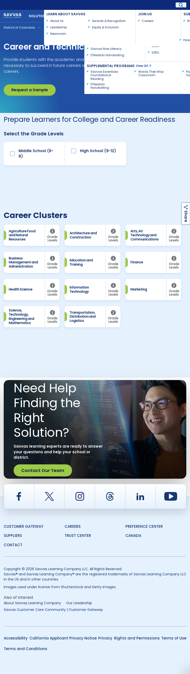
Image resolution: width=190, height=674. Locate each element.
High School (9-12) (98, 150)
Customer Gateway (23, 526)
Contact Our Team (42, 470)
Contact (175, 15)
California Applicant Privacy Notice (63, 638)
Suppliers (13, 535)
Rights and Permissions (137, 638)
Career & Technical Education (68, 27)
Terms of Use (173, 638)
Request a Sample (29, 90)
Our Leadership (79, 603)
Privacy (105, 638)
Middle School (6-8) (36, 153)
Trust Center (78, 535)
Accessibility (16, 638)
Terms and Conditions (25, 648)
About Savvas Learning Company (32, 603)
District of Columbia (19, 27)
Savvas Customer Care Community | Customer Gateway (53, 609)
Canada (133, 535)
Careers (73, 526)
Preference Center (144, 526)
